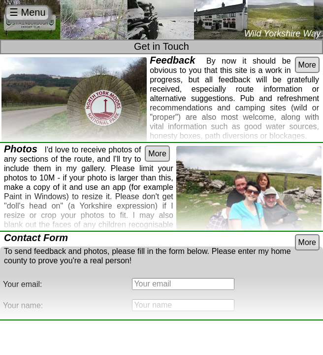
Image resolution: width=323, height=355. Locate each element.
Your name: (23, 305)
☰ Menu (27, 12)
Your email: (22, 284)
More (307, 65)
